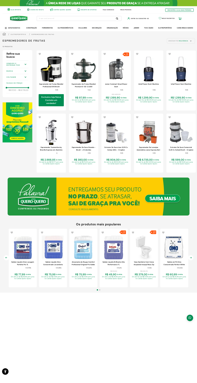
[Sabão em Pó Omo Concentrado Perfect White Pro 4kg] (174, 258)
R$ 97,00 (12, 90)
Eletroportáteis (18, 34)
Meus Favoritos (168, 18)
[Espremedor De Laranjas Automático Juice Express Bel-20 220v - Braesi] (148, 143)
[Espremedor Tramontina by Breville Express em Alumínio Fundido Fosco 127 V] (51, 143)
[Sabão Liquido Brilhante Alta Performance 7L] (114, 258)
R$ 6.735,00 (22, 90)
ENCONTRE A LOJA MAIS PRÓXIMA (179, 10)
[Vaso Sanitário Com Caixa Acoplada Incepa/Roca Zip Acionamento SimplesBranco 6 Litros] (144, 258)
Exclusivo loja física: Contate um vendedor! (51, 100)
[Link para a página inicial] (4, 34)
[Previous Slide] (6, 259)
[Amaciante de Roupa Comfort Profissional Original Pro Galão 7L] (83, 258)
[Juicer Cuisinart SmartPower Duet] (116, 81)
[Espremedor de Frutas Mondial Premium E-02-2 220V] (83, 81)
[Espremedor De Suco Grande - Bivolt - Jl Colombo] (83, 143)
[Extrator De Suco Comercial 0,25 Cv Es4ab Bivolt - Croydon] (181, 143)
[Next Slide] (190, 259)
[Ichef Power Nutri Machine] (148, 81)
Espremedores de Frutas (43, 34)
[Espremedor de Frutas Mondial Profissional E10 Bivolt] (51, 81)
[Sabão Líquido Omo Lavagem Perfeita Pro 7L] (23, 258)
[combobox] (79, 18)
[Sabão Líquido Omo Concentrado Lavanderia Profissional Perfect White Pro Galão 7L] (53, 258)
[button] (5, 371)
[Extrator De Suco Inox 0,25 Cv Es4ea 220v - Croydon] (116, 143)
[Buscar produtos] (117, 18)
